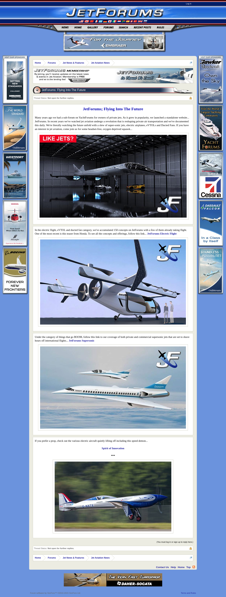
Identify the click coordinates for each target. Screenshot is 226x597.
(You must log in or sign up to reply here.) (175, 542)
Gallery (92, 27)
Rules (160, 27)
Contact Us (162, 567)
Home (78, 27)
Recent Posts (142, 27)
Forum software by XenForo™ (55, 593)
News (65, 27)
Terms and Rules (188, 593)
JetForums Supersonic (81, 340)
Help (173, 567)
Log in (188, 4)
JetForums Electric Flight (162, 233)
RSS (193, 567)
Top (188, 567)
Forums (109, 27)
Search (123, 27)
